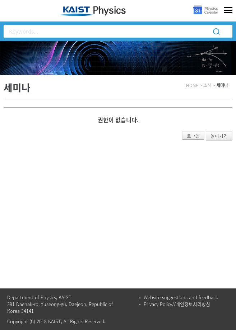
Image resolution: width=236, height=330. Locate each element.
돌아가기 (219, 136)
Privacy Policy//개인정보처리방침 (177, 304)
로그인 (193, 136)
